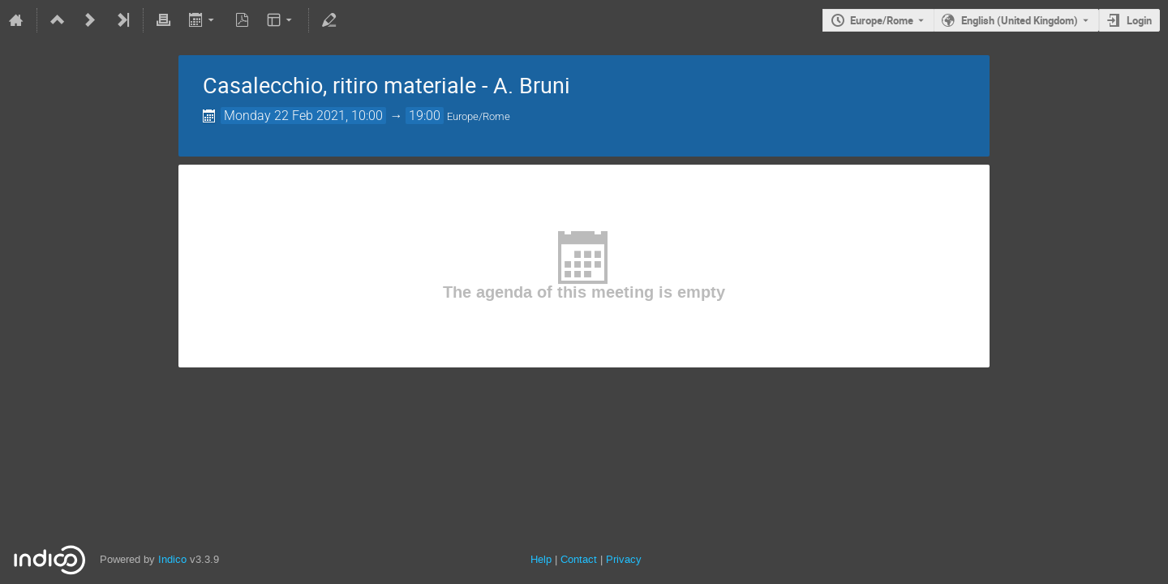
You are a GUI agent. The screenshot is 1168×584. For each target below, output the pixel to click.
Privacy (624, 559)
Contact (578, 559)
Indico (172, 559)
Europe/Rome (881, 20)
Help (541, 559)
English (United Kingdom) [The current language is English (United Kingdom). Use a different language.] (1019, 20)
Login (1139, 20)
